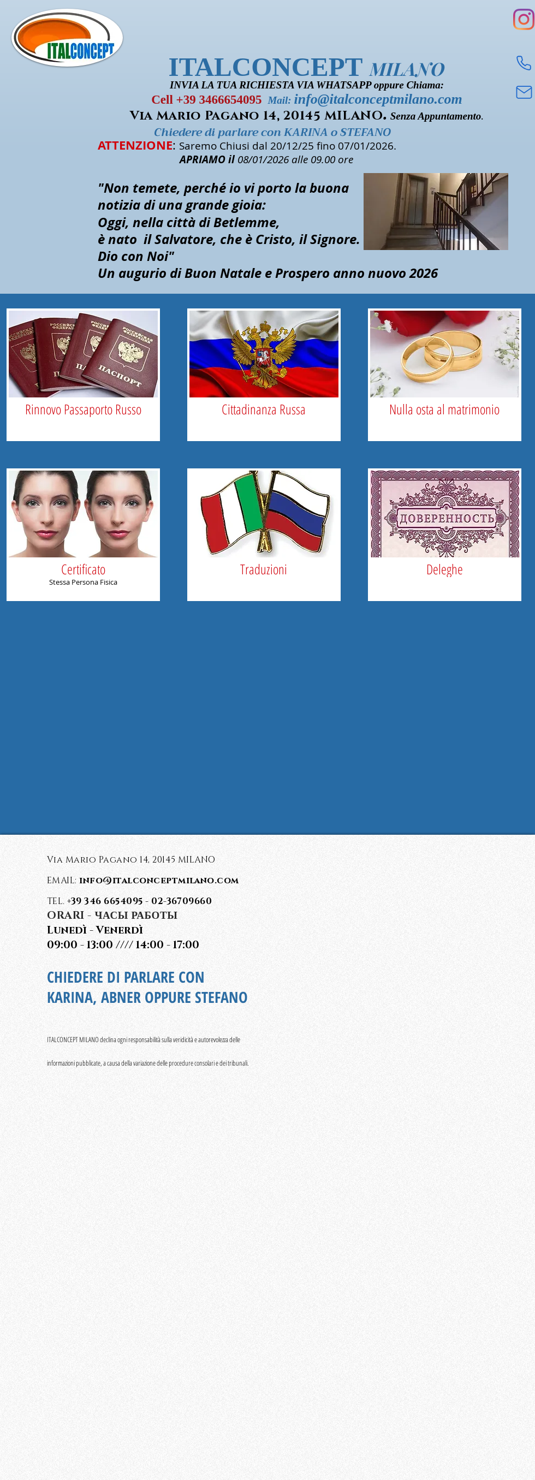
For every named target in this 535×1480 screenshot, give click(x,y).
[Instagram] (523, 19)
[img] (83, 374)
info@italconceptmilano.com (378, 99)
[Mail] (524, 92)
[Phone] (523, 63)
